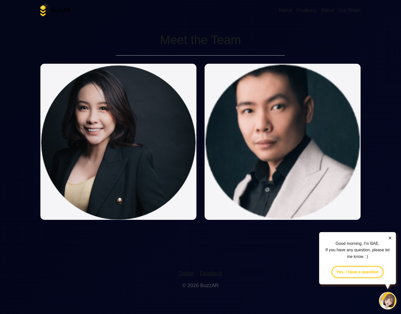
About (327, 10)
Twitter (186, 273)
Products (306, 10)
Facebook (211, 273)
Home (285, 10)
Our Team (349, 10)
